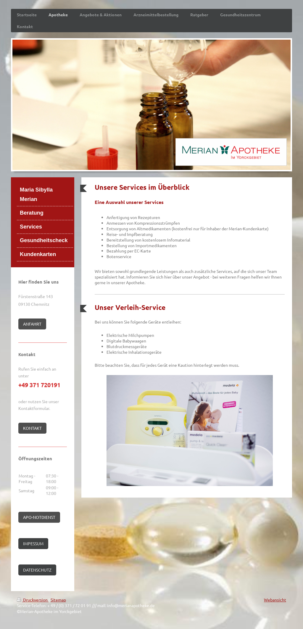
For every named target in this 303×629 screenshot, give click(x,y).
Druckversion (33, 599)
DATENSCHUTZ (37, 569)
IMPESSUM (33, 543)
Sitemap (58, 599)
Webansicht (275, 599)
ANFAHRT (32, 323)
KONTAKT (32, 428)
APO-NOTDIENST (39, 517)
